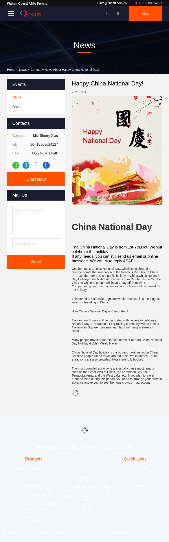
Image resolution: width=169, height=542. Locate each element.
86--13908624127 (149, 3)
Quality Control (135, 486)
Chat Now (36, 179)
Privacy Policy (135, 512)
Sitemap (135, 503)
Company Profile (135, 468)
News (23, 69)
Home (11, 69)
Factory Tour (135, 477)
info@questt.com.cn (112, 3)
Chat (145, 13)
